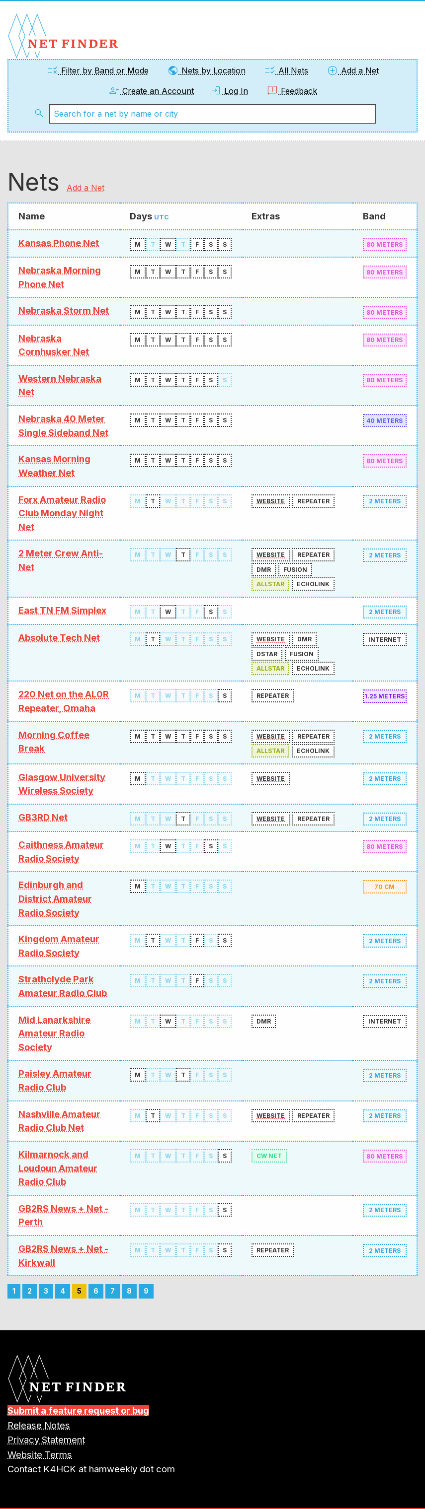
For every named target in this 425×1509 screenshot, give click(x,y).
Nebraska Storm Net (63, 310)
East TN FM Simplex (62, 610)
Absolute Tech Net (59, 637)
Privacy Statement (46, 1439)
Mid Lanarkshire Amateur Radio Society (54, 1033)
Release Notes (38, 1425)
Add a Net (353, 70)
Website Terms (39, 1454)
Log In (229, 91)
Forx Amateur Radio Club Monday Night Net (62, 513)
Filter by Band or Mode (98, 70)
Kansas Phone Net (58, 242)
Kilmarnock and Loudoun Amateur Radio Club (57, 1168)
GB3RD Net (43, 817)
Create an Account (151, 91)
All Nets (286, 70)
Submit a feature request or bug (78, 1410)
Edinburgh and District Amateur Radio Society (55, 898)
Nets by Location (206, 70)
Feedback (291, 91)
